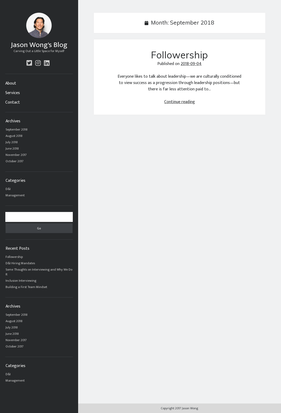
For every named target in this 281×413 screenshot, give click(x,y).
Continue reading (179, 101)
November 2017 (16, 154)
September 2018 (17, 129)
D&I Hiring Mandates (20, 263)
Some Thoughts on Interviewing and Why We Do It (39, 272)
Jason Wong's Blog (39, 45)
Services (12, 93)
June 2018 (12, 148)
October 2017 (15, 161)
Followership (14, 256)
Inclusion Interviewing (21, 280)
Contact (12, 102)
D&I (8, 189)
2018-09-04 (191, 63)
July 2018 (12, 142)
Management (15, 195)
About (10, 83)
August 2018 (14, 135)
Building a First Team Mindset (26, 287)
